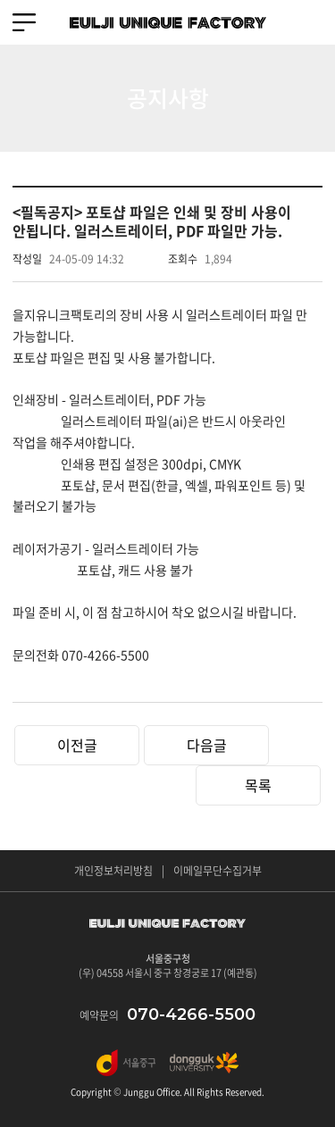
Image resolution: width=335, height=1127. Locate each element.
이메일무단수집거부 (217, 871)
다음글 (207, 745)
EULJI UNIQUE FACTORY (168, 22)
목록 (258, 785)
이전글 (77, 745)
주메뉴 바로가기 (0, 0)
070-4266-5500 (191, 1014)
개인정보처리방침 (113, 871)
